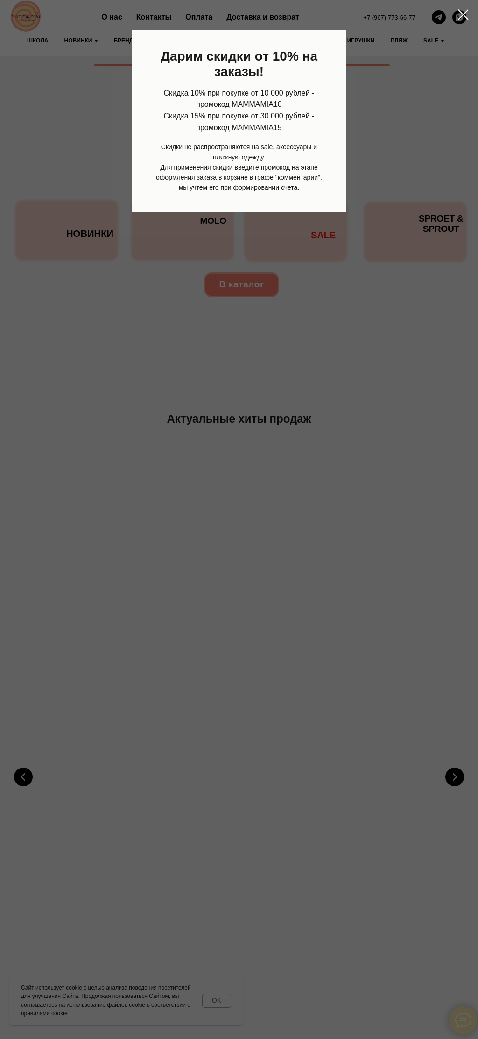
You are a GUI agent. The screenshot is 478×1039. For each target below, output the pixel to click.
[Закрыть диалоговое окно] (463, 15)
